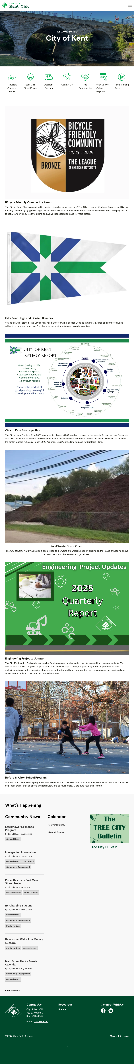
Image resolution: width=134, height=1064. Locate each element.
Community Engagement (18, 867)
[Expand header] (130, 5)
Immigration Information (20, 852)
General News (13, 839)
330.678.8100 (41, 1021)
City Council (28, 861)
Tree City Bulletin (103, 847)
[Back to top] (67, 1047)
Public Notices (31, 892)
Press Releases (13, 892)
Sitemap (62, 1009)
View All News (12, 990)
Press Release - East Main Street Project (21, 882)
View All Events (56, 832)
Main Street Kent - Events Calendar (21, 963)
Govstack (124, 1036)
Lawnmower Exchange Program (19, 828)
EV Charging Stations (18, 905)
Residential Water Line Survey (24, 939)
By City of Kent (11, 834)
